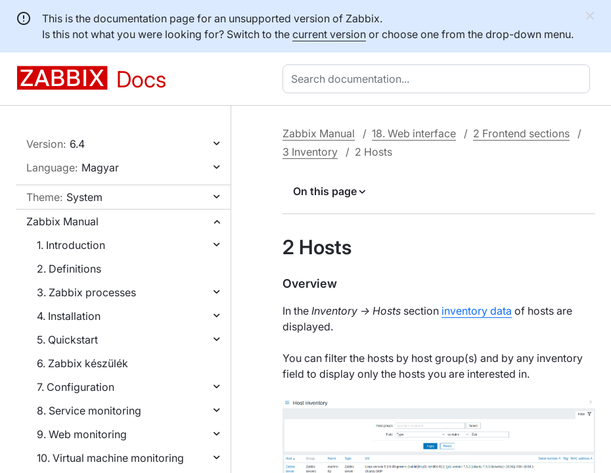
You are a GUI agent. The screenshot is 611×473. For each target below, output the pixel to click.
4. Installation (69, 316)
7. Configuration (75, 387)
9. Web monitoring (82, 434)
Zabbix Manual (62, 221)
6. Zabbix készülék (82, 363)
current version (329, 34)
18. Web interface (414, 133)
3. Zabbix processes (86, 292)
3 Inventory (310, 151)
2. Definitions (69, 268)
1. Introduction (71, 245)
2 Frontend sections (521, 133)
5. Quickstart (67, 339)
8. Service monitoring (89, 410)
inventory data (476, 310)
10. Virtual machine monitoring (110, 457)
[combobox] (439, 78)
